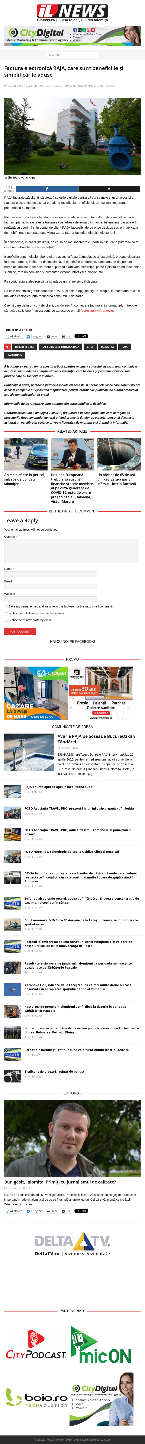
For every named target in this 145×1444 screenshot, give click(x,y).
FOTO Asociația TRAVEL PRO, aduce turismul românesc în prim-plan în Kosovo (78, 832)
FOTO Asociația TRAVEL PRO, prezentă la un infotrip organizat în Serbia (79, 808)
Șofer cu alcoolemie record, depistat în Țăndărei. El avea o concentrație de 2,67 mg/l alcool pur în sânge (82, 900)
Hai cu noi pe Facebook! (72, 641)
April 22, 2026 (69, 748)
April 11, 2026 (35, 1015)
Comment (10, 536)
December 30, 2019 (20, 1188)
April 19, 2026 (35, 839)
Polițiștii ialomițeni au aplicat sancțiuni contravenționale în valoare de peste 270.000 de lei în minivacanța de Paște (78, 944)
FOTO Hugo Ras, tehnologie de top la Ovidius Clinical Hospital (72, 852)
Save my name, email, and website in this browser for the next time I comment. (61, 606)
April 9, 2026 (34, 1055)
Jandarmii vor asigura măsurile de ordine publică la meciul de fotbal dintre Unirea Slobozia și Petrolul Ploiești (82, 1030)
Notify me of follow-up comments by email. (37, 613)
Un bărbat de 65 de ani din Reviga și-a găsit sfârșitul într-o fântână (116, 479)
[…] (127, 1199)
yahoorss (14, 355)
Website (9, 593)
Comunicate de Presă (72, 727)
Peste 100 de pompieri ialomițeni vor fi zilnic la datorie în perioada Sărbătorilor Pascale (75, 1008)
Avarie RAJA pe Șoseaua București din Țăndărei (96, 739)
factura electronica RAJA (60, 347)
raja (125, 347)
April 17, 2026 (35, 856)
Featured (102, 86)
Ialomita (107, 347)
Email (8, 581)
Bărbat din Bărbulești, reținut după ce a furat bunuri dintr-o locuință (77, 1050)
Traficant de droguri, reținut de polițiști (61, 1071)
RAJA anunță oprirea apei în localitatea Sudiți (59, 787)
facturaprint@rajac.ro (97, 310)
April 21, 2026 (35, 791)
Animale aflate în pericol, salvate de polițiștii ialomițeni (24, 479)
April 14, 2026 (35, 950)
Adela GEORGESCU (50, 86)
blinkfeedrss (24, 347)
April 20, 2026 (35, 813)
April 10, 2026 (35, 1037)
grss (90, 347)
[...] (90, 774)
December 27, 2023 (20, 86)
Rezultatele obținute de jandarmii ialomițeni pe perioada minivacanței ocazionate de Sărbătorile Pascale (79, 965)
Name (8, 568)
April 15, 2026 (35, 886)
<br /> (72, 1282)
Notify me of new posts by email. (30, 620)
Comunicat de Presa (82, 86)
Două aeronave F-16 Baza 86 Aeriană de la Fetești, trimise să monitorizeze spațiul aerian (81, 922)
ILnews (24, 385)
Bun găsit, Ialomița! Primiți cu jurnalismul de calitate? (60, 1182)
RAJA (112, 86)
